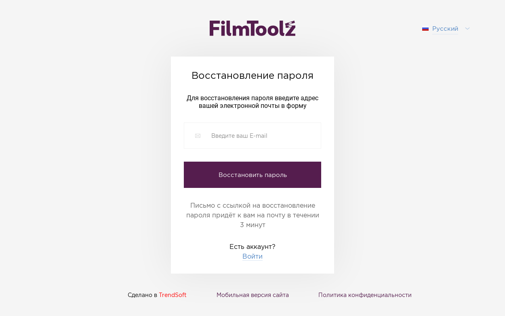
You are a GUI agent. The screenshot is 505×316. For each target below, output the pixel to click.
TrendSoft (173, 295)
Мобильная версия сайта (253, 295)
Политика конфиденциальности (365, 295)
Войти (252, 256)
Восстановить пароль (253, 174)
